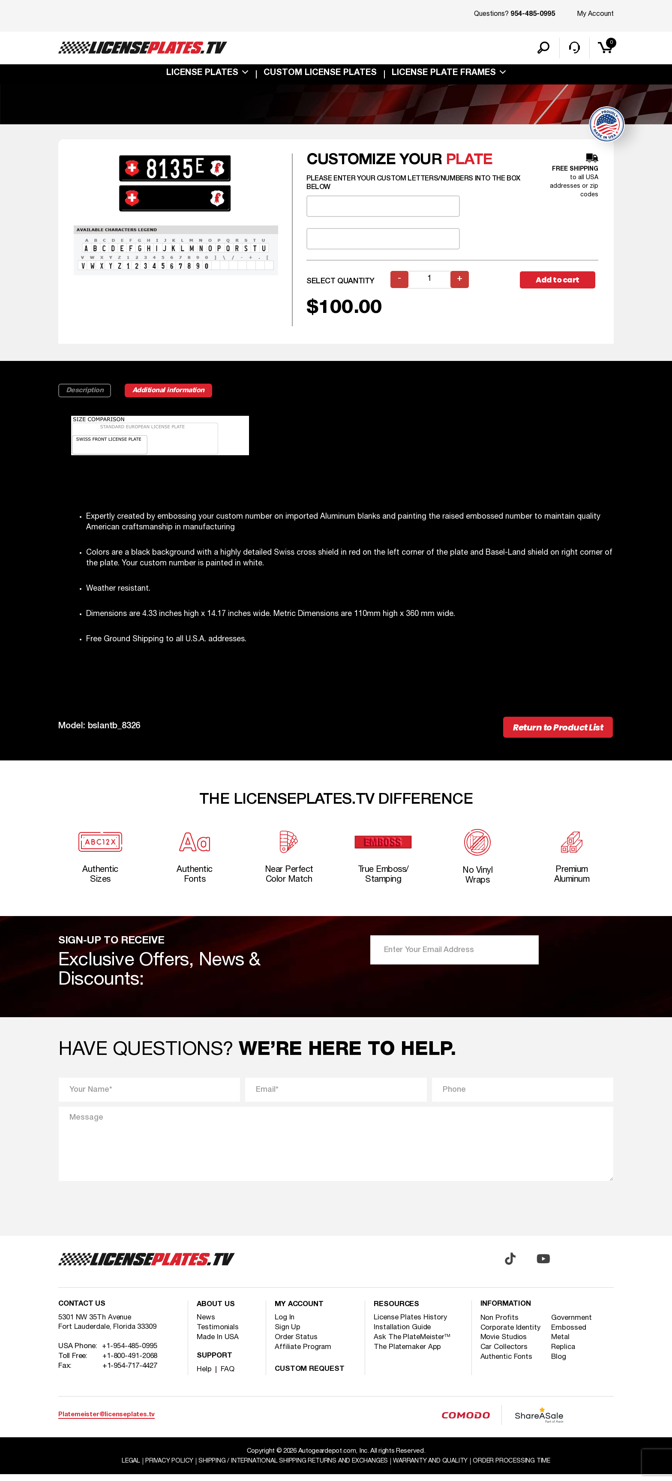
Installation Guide (403, 1333)
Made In (218, 1343)
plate (469, 163)
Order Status (297, 1343)
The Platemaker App (408, 1353)
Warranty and (434, 1468)
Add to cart (559, 282)
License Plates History (411, 1323)
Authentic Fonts (507, 1364)
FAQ (227, 1375)
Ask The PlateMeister (412, 1343)
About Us (216, 1311)
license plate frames (444, 74)
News (206, 1323)
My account (300, 1311)
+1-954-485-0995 (130, 1353)
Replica (564, 1354)
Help (204, 1375)
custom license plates (320, 74)
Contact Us (83, 1311)
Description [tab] (85, 394)
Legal (123, 1468)
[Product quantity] (430, 282)
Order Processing (518, 1468)
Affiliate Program (303, 1353)
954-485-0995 (532, 14)
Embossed (569, 1334)
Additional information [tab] (172, 394)
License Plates (202, 74)
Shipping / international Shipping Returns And (291, 1468)
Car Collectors (504, 1354)
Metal (561, 1344)
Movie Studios (504, 1344)
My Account (595, 14)
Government (573, 1324)
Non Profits (499, 1324)
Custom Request (311, 1375)
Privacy (163, 1468)
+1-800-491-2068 (130, 1363)
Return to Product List (555, 730)
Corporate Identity (511, 1334)
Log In (285, 1323)
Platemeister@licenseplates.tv (106, 1421)
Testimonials (218, 1333)
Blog (559, 1364)
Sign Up (288, 1333)
